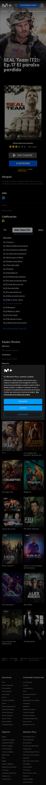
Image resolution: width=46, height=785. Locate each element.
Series (5, 11)
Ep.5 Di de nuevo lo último (13, 257)
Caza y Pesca (27, 721)
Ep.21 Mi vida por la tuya (12, 319)
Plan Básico (27, 764)
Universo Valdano (8, 752)
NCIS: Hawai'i (8, 566)
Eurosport (5, 770)
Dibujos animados (29, 715)
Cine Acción (6, 694)
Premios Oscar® (28, 712)
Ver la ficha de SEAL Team (24, 234)
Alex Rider (28, 605)
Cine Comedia (6, 691)
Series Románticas (8, 709)
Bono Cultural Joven (30, 773)
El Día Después (7, 749)
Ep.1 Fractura (8, 242)
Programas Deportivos (30, 718)
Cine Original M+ (7, 685)
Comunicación (28, 782)
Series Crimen (6, 718)
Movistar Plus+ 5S (28, 724)
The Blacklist (29, 641)
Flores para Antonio (29, 694)
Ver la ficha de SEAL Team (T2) (14, 328)
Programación (6, 779)
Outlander (26, 697)
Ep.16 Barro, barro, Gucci (13, 300)
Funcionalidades (28, 740)
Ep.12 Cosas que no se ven (13, 284)
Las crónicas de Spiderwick (9, 642)
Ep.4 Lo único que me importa (14, 254)
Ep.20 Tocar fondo (10, 315)
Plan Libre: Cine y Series (31, 761)
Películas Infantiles (8, 700)
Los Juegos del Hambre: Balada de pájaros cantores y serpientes (32, 454)
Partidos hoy (6, 776)
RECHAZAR (23, 401)
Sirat (24, 691)
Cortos (4, 697)
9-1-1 (4, 453)
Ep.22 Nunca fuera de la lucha (15, 323)
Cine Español (6, 688)
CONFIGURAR (23, 414)
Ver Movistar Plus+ (29, 737)
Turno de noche (8, 529)
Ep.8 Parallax (8, 269)
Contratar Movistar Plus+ (31, 752)
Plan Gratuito (27, 767)
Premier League (7, 746)
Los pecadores (28, 688)
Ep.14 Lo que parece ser (12, 292)
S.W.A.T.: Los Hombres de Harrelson (33, 567)
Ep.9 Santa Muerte (10, 273)
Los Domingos (27, 682)
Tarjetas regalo (28, 779)
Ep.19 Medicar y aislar (11, 311)
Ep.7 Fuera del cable (11, 265)
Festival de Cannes (29, 709)
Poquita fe (26, 703)
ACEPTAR (23, 408)
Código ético (27, 749)
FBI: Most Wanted (31, 529)
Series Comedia (7, 715)
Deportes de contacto (9, 767)
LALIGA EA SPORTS (8, 743)
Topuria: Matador (7, 764)
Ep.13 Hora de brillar (11, 288)
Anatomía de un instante (31, 700)
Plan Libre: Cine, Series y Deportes (31, 756)
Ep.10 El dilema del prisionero (14, 277)
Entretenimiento (7, 724)
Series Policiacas (7, 712)
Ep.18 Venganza (9, 307)
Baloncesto (5, 755)
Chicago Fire (7, 492)
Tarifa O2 (26, 776)
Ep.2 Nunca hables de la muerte (15, 246)
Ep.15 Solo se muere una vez (14, 296)
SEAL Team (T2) (22, 230)
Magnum (27, 492)
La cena (25, 685)
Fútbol (22, 11)
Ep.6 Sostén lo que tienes (12, 261)
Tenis (3, 758)
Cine (13, 11)
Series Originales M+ (8, 706)
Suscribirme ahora (28, 5)
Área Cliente (27, 743)
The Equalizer (8, 605)
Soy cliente (22, 155)
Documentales (7, 721)
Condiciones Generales (31, 746)
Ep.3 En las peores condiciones (15, 250)
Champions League (8, 740)
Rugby (4, 761)
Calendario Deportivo (9, 773)
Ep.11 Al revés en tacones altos (15, 280)
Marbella (26, 706)
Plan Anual (26, 770)
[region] (23, 392)
